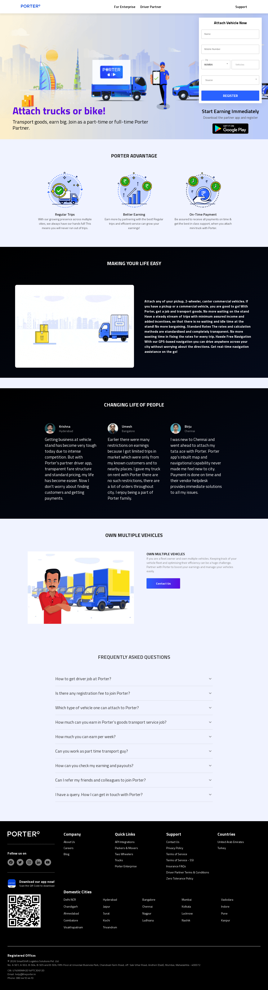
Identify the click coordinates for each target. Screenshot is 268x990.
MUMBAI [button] (208, 65)
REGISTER (230, 95)
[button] (230, 80)
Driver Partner (150, 6)
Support (241, 6)
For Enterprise (124, 6)
